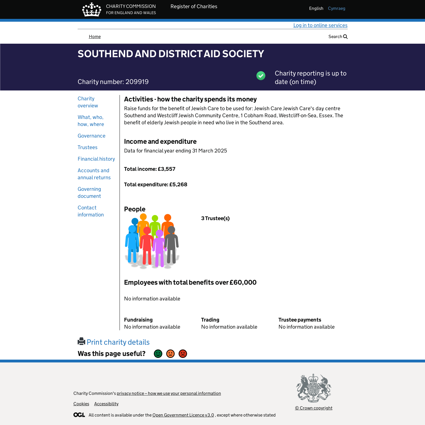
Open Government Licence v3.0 (183, 415)
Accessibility (106, 403)
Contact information (91, 211)
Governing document (89, 192)
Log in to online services (320, 25)
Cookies (81, 403)
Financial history (96, 159)
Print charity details (114, 342)
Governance (91, 135)
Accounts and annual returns (94, 174)
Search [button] (338, 36)
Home (95, 36)
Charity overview (88, 102)
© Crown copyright (313, 408)
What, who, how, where (91, 120)
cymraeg (336, 8)
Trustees (88, 147)
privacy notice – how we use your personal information (169, 393)
